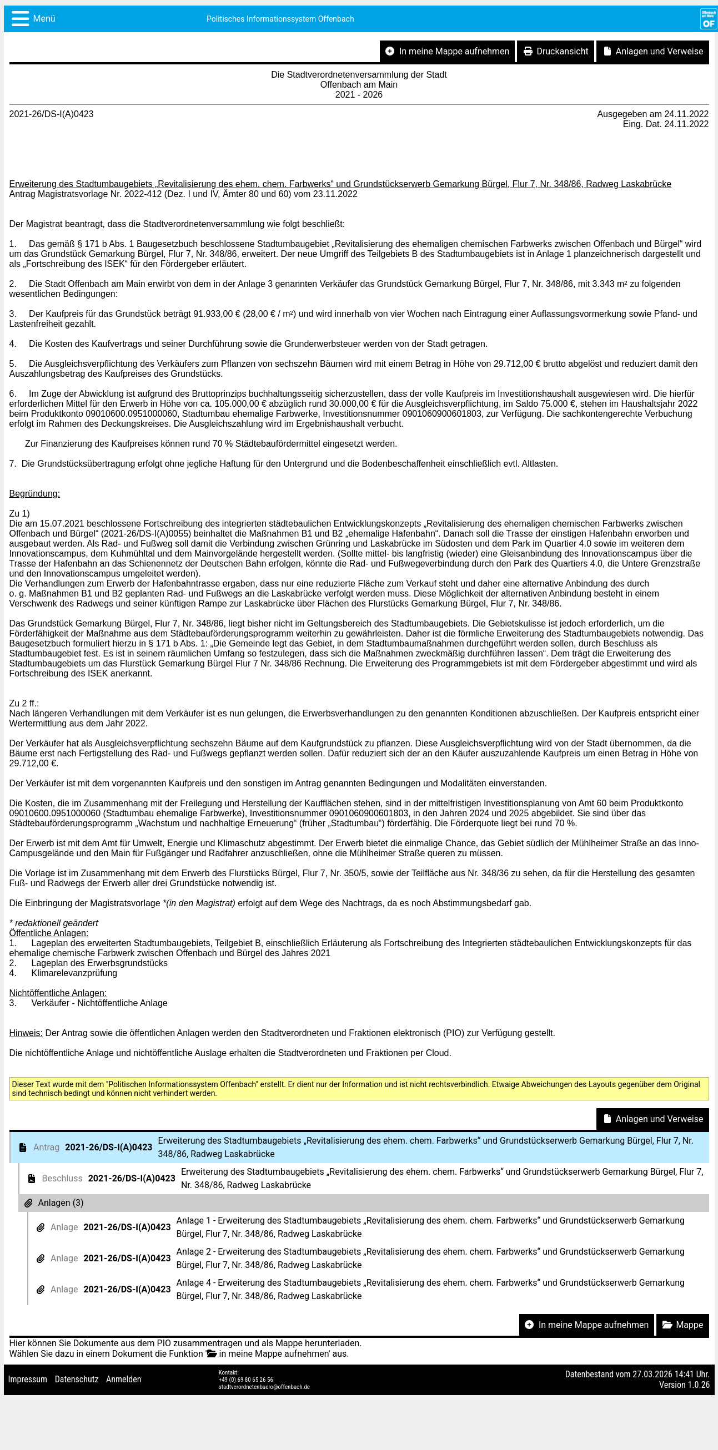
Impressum (28, 1379)
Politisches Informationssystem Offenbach (280, 18)
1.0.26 (698, 1385)
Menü (44, 18)
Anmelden (123, 1379)
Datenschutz (77, 1379)
